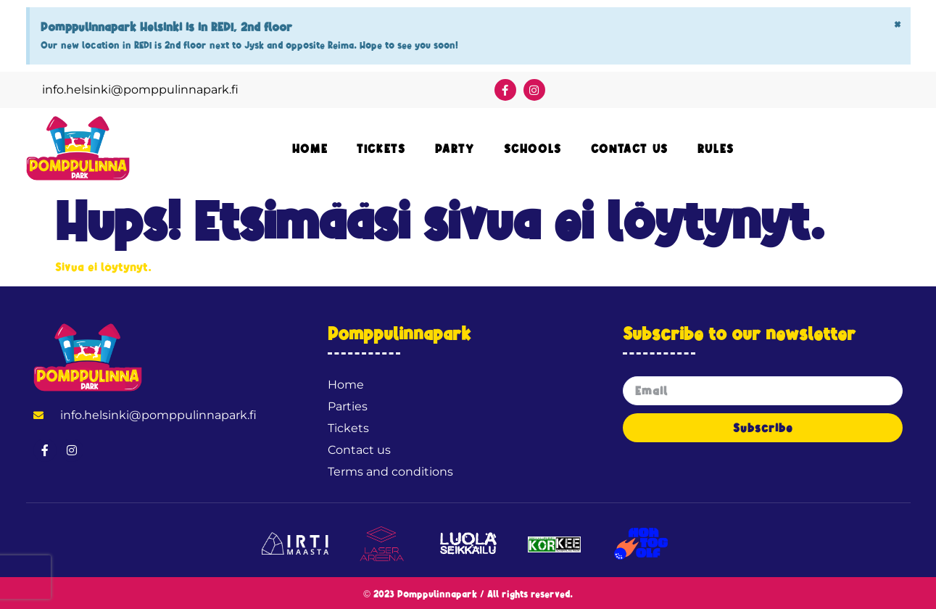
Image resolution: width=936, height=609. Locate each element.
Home (310, 148)
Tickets (381, 148)
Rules (715, 148)
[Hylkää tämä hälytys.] (897, 23)
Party (455, 148)
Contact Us (629, 148)
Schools (533, 148)
